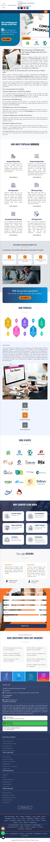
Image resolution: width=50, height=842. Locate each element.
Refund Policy (38, 833)
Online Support (11, 728)
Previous (2, 29)
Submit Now (25, 626)
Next (47, 29)
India (21, 825)
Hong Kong (21, 829)
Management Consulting (8, 795)
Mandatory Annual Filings (9, 761)
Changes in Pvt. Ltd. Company (10, 766)
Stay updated (8, 723)
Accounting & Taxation (8, 759)
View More (13, 177)
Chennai (6, 820)
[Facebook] (19, 8)
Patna (43, 816)
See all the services (25, 807)
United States (27, 825)
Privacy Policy (29, 833)
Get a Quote (25, 298)
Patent (4, 777)
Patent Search (6, 786)
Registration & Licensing (8, 750)
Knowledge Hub (14, 833)
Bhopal (25, 822)
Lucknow (44, 820)
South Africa (29, 829)
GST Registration (29, 111)
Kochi (21, 822)
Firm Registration (7, 746)
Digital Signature (7, 764)
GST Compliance (6, 756)
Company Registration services (25, 76)
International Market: (14, 825)
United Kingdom (37, 825)
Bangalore (28, 816)
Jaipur (33, 820)
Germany (40, 827)
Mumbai (22, 816)
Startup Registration (20, 95)
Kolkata (19, 820)
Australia (27, 827)
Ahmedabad (30, 818)
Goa (19, 818)
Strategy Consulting (7, 799)
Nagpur (16, 822)
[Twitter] (22, 8)
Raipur (14, 818)
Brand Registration (7, 782)
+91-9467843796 (30, 3)
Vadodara (37, 818)
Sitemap (45, 833)
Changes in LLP (6, 768)
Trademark (5, 774)
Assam (34, 816)
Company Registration (8, 741)
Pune (24, 820)
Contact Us (6, 833)
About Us (22, 833)
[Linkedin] (27, 8)
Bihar (39, 816)
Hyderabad (12, 820)
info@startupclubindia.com (24, 6)
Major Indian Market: (10, 816)
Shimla (42, 818)
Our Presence (25, 835)
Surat (28, 820)
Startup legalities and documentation (13, 717)
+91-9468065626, (22, 3)
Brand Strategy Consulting (9, 797)
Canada (21, 827)
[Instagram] (25, 8)
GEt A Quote (7, 39)
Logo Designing (6, 802)
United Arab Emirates (12, 827)
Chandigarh (8, 818)
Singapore (33, 827)
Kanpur (38, 820)
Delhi (17, 816)
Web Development (7, 792)
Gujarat (23, 818)
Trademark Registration (8, 779)
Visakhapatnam (33, 822)
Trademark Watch (7, 784)
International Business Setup (9, 743)
